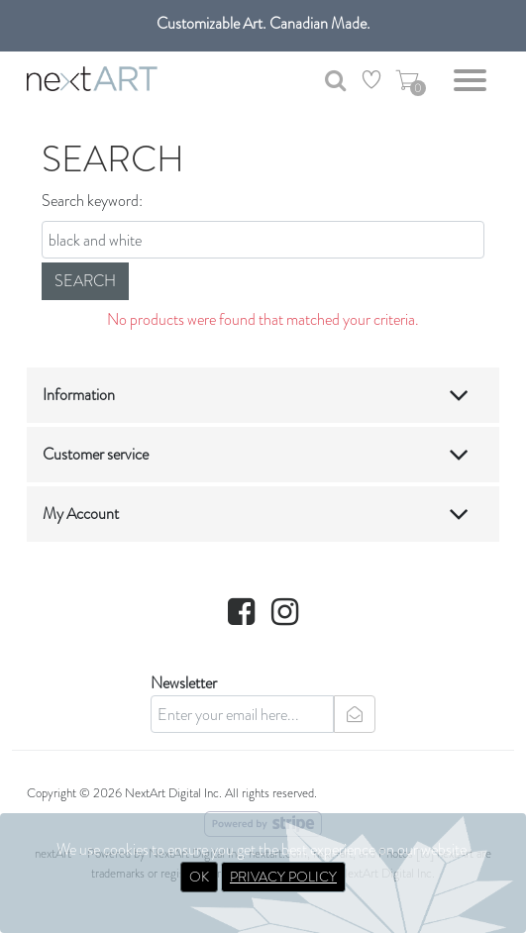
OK (199, 876)
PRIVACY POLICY (283, 876)
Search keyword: (92, 200)
